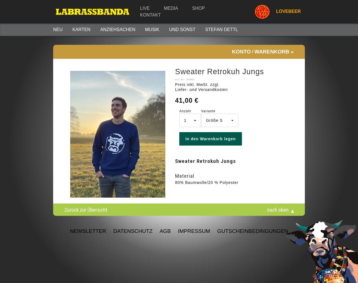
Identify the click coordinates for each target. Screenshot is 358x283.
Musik (152, 29)
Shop (198, 8)
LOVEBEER (275, 12)
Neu (58, 29)
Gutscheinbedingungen (252, 231)
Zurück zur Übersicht (85, 209)
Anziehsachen (117, 29)
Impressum (194, 231)
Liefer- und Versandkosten (201, 89)
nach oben (278, 209)
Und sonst (182, 29)
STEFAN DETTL (221, 29)
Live (145, 8)
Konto (241, 52)
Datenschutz (132, 231)
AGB (165, 231)
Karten (81, 29)
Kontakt (150, 15)
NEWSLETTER (88, 231)
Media (171, 8)
